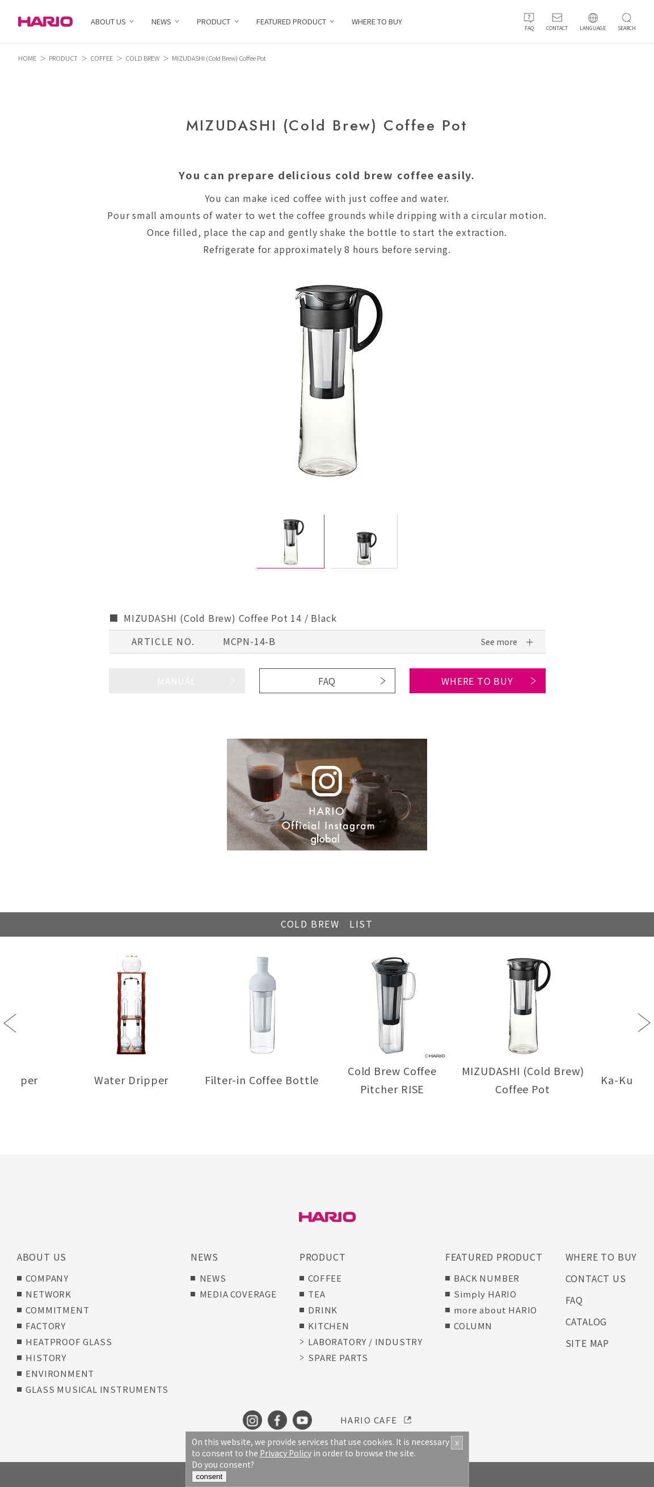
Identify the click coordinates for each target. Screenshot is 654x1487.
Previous (10, 1022)
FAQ (327, 681)
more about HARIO (495, 1309)
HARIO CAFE (369, 1420)
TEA (316, 1294)
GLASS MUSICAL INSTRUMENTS (97, 1389)
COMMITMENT (57, 1309)
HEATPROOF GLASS (69, 1341)
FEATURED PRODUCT (291, 22)
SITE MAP (587, 1342)
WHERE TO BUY (377, 22)
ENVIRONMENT (60, 1373)
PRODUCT (213, 22)
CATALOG (586, 1321)
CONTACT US (596, 1278)
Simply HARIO (485, 1294)
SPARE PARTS (338, 1357)
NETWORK (48, 1294)
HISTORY (46, 1357)
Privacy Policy (285, 1453)
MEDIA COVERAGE (238, 1294)
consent (209, 1476)
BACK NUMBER (487, 1278)
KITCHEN (328, 1325)
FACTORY (46, 1325)
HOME (27, 57)
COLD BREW (142, 57)
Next (644, 1022)
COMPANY (47, 1278)
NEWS (161, 22)
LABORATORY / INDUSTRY (365, 1341)
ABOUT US (108, 22)
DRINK (322, 1309)
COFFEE (101, 57)
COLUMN (473, 1325)
